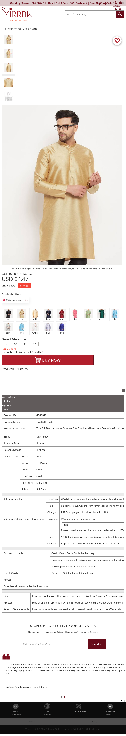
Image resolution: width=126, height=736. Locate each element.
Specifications (8, 397)
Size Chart (9, 348)
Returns (5, 409)
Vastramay (42, 436)
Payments (6, 405)
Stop (124, 701)
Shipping (6, 401)
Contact (31, 721)
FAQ (94, 721)
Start (121, 701)
